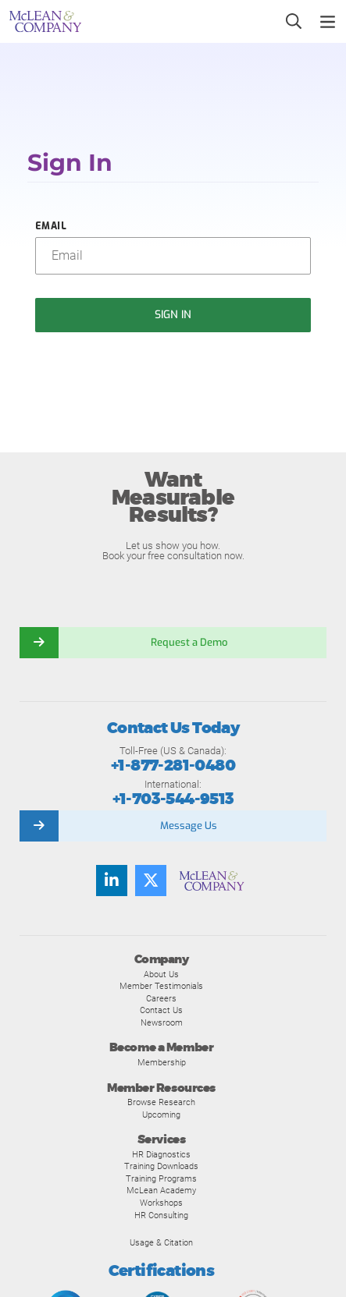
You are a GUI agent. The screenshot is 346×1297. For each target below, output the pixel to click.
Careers (161, 998)
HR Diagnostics (161, 1154)
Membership (161, 1062)
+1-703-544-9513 (173, 799)
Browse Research (161, 1102)
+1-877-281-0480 (173, 765)
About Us (161, 974)
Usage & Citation (161, 1242)
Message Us (188, 825)
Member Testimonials (161, 985)
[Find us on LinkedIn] (111, 880)
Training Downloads (161, 1166)
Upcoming (161, 1114)
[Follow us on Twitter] (150, 880)
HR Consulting (161, 1215)
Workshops (161, 1202)
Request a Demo (189, 642)
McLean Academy (161, 1190)
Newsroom (162, 1022)
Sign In (173, 314)
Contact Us (161, 1010)
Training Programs (161, 1178)
